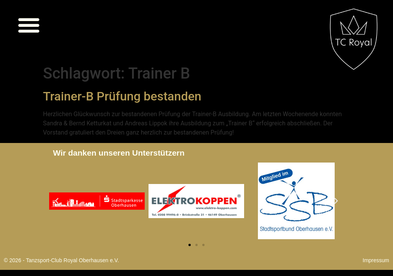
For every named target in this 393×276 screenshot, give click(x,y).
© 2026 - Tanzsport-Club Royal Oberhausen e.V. (61, 260)
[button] (29, 25)
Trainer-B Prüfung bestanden (122, 96)
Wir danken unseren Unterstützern (119, 152)
